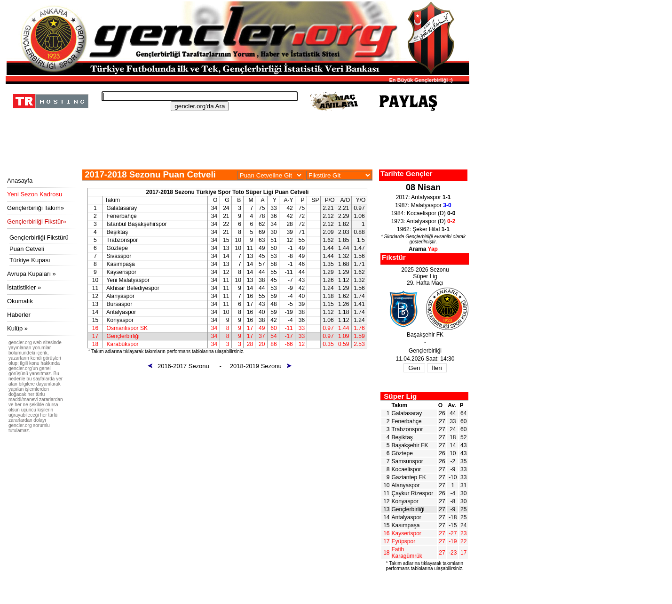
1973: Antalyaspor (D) (423, 221)
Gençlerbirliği (408, 509)
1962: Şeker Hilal (423, 229)
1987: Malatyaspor (423, 205)
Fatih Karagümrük (407, 552)
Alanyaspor (406, 485)
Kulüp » (17, 328)
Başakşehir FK (410, 445)
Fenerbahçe (407, 421)
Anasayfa (19, 180)
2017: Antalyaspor (423, 197)
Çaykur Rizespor (413, 493)
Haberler (19, 314)
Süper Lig (400, 396)
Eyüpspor (404, 541)
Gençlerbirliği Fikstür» (36, 221)
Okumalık (20, 301)
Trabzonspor (407, 429)
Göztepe (402, 453)
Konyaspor (405, 501)
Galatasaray (407, 413)
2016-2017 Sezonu (183, 366)
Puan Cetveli (26, 248)
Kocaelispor (406, 469)
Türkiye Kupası (29, 260)
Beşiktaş (402, 437)
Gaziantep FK (409, 477)
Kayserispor (406, 533)
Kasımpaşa (406, 525)
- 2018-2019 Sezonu (256, 366)
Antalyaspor (406, 517)
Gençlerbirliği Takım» (35, 207)
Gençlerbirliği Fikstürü (39, 237)
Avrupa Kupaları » (31, 273)
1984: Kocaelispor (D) (423, 213)
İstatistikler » (24, 287)
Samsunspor (407, 461)
